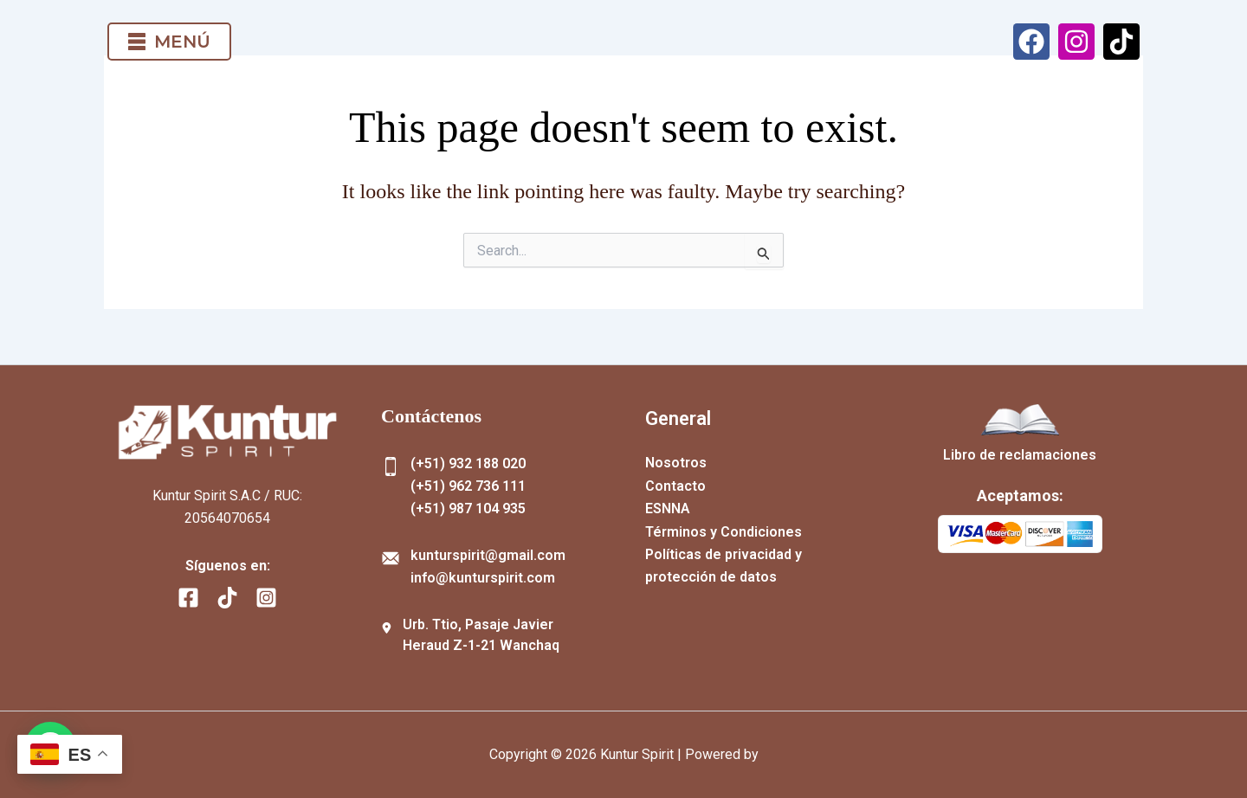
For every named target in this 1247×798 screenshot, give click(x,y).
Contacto (675, 486)
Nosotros (676, 462)
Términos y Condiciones (723, 532)
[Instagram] (266, 597)
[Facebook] (188, 597)
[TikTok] (227, 597)
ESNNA (667, 508)
